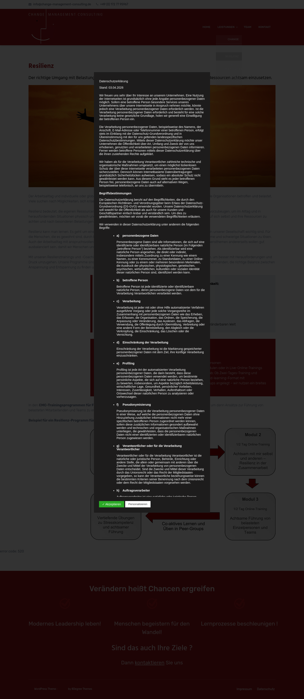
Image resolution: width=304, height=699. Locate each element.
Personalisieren (137, 504)
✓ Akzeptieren (111, 504)
